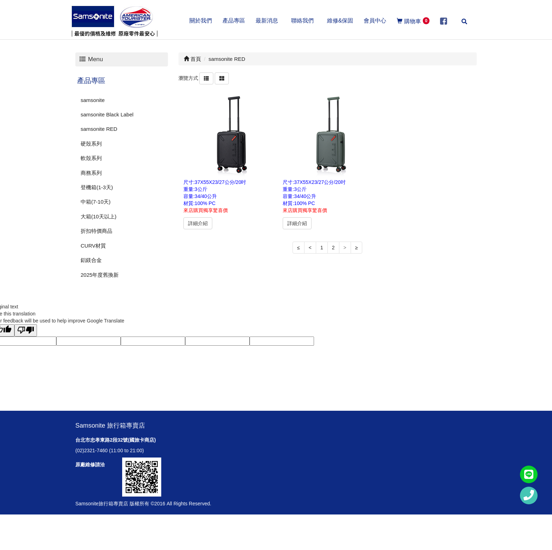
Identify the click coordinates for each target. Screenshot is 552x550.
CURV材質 (93, 246)
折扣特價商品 (96, 231)
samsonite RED (99, 129)
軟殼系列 (91, 158)
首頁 (192, 59)
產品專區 (91, 80)
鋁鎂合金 (91, 260)
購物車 (413, 20)
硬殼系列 (91, 144)
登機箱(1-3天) (97, 187)
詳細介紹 (198, 223)
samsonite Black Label (107, 114)
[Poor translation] (25, 330)
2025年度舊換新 (100, 275)
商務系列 (91, 173)
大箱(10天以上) (99, 216)
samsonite (93, 100)
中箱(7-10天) (96, 202)
